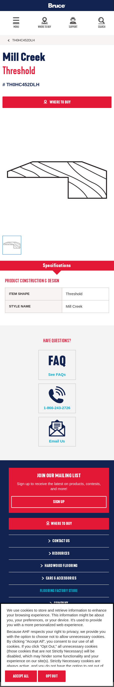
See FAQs (57, 365)
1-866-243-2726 (57, 398)
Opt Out (52, 676)
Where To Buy (59, 523)
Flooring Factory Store (59, 590)
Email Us (57, 431)
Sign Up (58, 501)
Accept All (21, 676)
